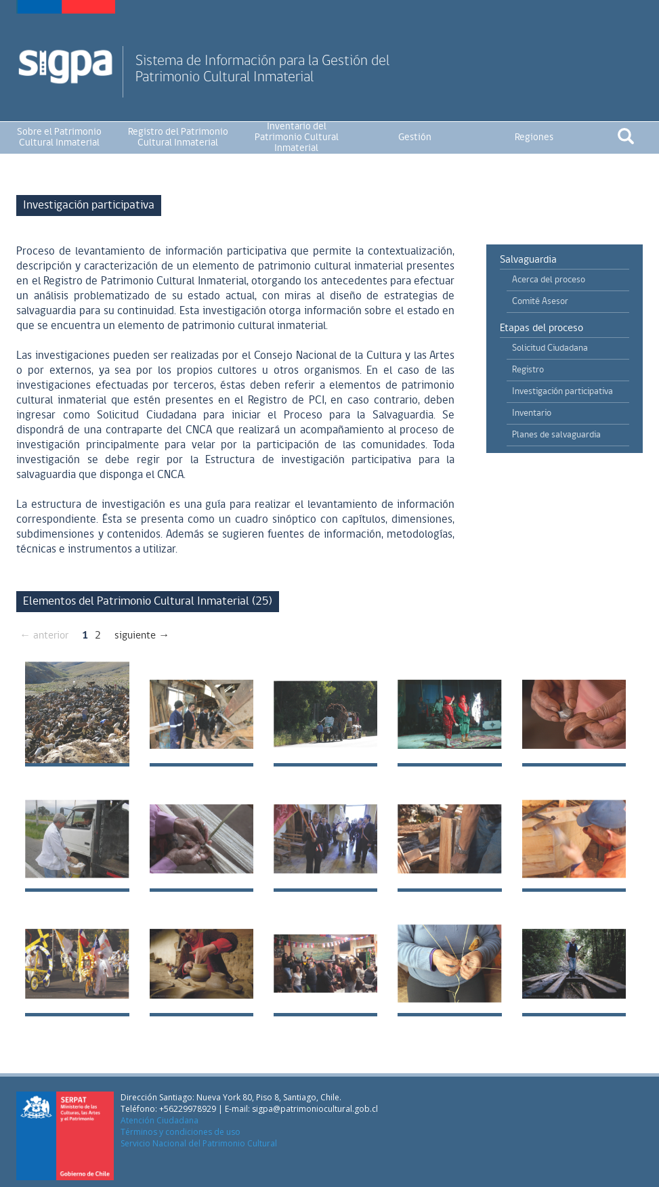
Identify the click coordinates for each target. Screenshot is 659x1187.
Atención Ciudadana (159, 1120)
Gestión (414, 138)
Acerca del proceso (548, 280)
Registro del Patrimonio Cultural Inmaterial (178, 137)
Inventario (531, 413)
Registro (528, 370)
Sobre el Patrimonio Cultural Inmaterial (59, 137)
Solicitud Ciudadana (550, 348)
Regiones (534, 138)
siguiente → (141, 635)
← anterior (44, 635)
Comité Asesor (540, 302)
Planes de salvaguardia (556, 435)
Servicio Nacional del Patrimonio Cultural (199, 1143)
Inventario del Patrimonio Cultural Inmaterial (297, 138)
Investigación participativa (562, 392)
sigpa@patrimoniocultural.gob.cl (315, 1109)
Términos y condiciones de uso (180, 1132)
